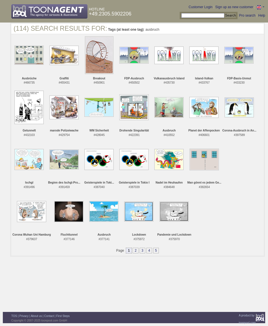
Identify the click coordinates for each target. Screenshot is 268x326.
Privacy (24, 316)
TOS (14, 316)
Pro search (247, 15)
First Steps (63, 316)
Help (261, 15)
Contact (49, 316)
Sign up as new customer (234, 7)
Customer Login (201, 7)
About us (36, 316)
